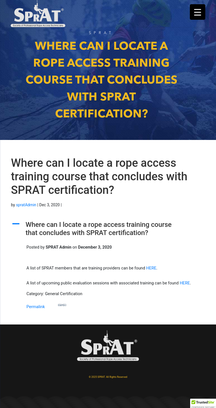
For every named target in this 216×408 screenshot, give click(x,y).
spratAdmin (26, 205)
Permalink (46, 305)
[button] (108, 230)
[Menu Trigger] (197, 12)
